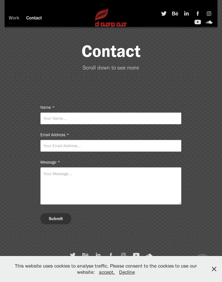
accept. (107, 272)
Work (14, 18)
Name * (47, 107)
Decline (127, 272)
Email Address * (54, 135)
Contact (34, 18)
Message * (50, 162)
